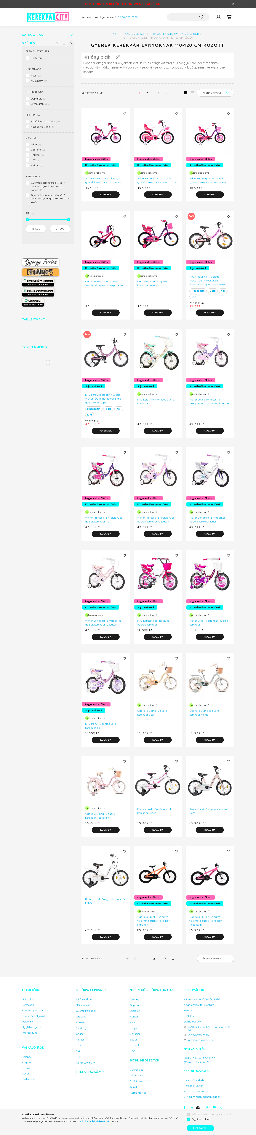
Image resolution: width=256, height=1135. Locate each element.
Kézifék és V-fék (42, 126)
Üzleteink (27, 1021)
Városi (80, 1022)
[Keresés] (201, 17)
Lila (193, 296)
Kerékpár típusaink (91, 990)
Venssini (135, 1033)
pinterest (207, 1107)
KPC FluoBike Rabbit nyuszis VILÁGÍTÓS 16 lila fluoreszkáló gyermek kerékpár (103, 398)
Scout (133, 1039)
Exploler (135, 1010)
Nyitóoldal (28, 999)
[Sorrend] (215, 93)
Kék (223, 290)
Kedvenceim (29, 1079)
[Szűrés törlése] (64, 43)
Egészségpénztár (32, 1010)
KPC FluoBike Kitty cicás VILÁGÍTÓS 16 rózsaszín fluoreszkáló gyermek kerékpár (208, 280)
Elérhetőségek (192, 1021)
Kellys (133, 1028)
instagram (192, 1107)
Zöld (213, 290)
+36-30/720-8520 (127, 17)
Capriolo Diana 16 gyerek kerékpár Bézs (152, 712)
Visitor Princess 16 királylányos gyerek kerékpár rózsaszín (156, 519)
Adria (36, 144)
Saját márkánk (198, 268)
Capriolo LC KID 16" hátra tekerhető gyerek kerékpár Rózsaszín (205, 920)
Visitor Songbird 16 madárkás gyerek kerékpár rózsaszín (103, 622)
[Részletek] (210, 313)
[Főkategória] (114, 33)
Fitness (80, 1039)
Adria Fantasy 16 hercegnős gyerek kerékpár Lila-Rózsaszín (208, 180)
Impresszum (29, 1032)
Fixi (78, 1051)
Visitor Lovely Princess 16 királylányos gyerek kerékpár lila (209, 401)
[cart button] (229, 17)
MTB (78, 1045)
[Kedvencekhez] (124, 113)
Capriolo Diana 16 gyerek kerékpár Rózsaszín (100, 815)
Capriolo (38, 149)
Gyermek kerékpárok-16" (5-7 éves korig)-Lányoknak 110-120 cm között (50, 198)
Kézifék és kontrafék (45, 121)
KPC (35, 160)
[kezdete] (36, 228)
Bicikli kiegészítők (144, 1060)
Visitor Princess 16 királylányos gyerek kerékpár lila (103, 519)
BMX (78, 1057)
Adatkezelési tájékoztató (199, 1005)
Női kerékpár (83, 1005)
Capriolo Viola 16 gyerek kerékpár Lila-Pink (152, 283)
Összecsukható (85, 1062)
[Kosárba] (106, 194)
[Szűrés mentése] (57, 43)
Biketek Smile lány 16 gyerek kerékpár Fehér (154, 811)
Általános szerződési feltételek (202, 999)
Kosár (25, 1073)
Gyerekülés (136, 1069)
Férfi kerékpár (84, 999)
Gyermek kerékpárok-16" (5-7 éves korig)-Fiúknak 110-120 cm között (48, 186)
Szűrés (28, 43)
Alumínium (39, 80)
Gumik (133, 1087)
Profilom (27, 1068)
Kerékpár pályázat (33, 1016)
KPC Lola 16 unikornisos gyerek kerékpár (156, 401)
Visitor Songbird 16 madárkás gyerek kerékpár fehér (207, 519)
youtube (214, 1107)
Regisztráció (29, 1062)
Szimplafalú (40, 103)
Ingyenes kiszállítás (96, 158)
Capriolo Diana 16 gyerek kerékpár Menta (204, 712)
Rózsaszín (198, 290)
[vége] (60, 228)
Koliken (37, 154)
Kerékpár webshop (195, 1080)
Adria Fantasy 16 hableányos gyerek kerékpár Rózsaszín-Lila (104, 180)
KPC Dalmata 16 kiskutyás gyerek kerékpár (153, 622)
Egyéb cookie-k (201, 1119)
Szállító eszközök (140, 1081)
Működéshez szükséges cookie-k (212, 1114)
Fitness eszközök (90, 1072)
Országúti (82, 1016)
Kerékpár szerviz (194, 1091)
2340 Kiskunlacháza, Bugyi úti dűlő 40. (209, 1028)
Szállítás (189, 1016)
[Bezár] (233, 4)
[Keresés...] (188, 17)
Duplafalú (38, 98)
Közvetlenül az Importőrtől (100, 165)
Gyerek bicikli (134, 33)
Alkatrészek (137, 1075)
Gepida (134, 1005)
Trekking (81, 1028)
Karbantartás (138, 1092)
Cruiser (80, 1033)
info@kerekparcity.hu (201, 1040)
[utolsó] (166, 93)
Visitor (36, 165)
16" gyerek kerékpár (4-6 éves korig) (177, 33)
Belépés (27, 1057)
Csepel (134, 999)
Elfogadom (200, 1128)
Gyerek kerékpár (86, 1010)
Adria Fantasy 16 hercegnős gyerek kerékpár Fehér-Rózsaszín (157, 180)
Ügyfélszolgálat (31, 1027)
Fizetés (188, 1010)
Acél (36, 75)
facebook (184, 1107)
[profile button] (218, 17)
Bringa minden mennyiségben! (202, 1096)
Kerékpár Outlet (193, 1085)
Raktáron (36, 57)
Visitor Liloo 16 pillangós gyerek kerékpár (208, 622)
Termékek (28, 1005)
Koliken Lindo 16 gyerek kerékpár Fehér (105, 901)
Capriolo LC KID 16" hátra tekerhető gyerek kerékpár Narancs (153, 920)
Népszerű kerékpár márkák (151, 990)
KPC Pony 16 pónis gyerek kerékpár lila (101, 725)
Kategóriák (32, 35)
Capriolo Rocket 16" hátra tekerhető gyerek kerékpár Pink (104, 283)
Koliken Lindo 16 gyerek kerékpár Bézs (209, 811)
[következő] (158, 93)
